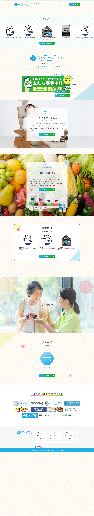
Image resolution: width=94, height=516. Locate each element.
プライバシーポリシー (70, 499)
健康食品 (53, 495)
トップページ (39, 495)
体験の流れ (62, 117)
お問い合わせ (54, 505)
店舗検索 (73, 4)
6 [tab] (50, 65)
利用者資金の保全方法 (71, 505)
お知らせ (38, 499)
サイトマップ (68, 502)
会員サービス (54, 499)
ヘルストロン (39, 505)
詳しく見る (46, 198)
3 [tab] (46, 65)
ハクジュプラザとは (41, 502)
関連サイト (68, 495)
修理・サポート (54, 502)
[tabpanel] (9, 57)
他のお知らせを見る (46, 68)
